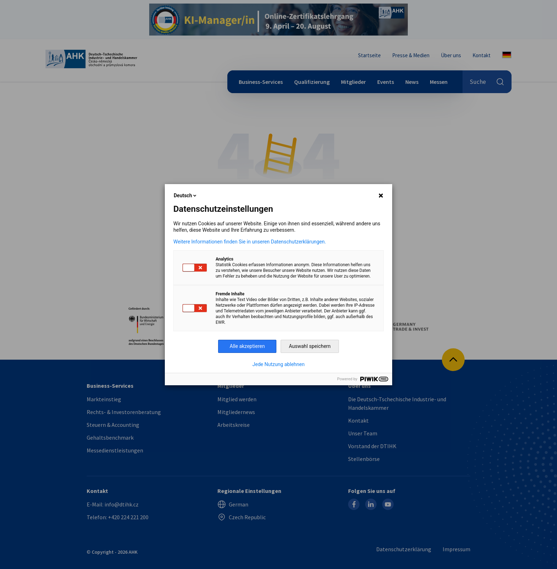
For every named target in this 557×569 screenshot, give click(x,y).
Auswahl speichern (310, 346)
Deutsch (186, 195)
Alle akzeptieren (247, 346)
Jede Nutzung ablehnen (279, 364)
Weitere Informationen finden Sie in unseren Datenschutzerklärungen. (249, 242)
